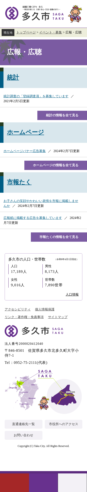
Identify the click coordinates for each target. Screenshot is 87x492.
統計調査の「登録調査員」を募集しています (35, 96)
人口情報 (72, 294)
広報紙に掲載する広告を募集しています (32, 218)
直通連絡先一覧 (23, 424)
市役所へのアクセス (63, 424)
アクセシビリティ (18, 309)
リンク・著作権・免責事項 (24, 317)
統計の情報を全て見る (62, 115)
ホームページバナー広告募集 (24, 151)
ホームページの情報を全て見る (55, 165)
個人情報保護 (45, 309)
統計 (13, 77)
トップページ (26, 32)
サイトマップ (58, 317)
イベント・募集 (50, 32)
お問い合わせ (23, 435)
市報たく (19, 182)
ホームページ (25, 132)
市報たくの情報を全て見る (58, 237)
